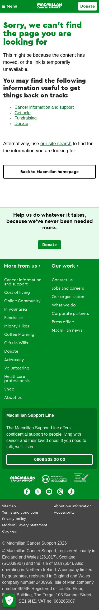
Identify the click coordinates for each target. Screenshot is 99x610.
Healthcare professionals (17, 378)
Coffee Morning (19, 334)
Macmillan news (67, 330)
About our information (73, 506)
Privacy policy (14, 519)
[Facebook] (27, 491)
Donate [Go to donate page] (87, 6)
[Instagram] (60, 491)
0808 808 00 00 (49, 459)
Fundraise (13, 318)
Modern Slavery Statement (24, 525)
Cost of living (17, 292)
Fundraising (26, 118)
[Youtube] (49, 491)
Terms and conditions (20, 512)
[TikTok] (71, 491)
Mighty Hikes (16, 326)
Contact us (62, 280)
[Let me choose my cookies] (9, 600)
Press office (63, 322)
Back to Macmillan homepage (49, 172)
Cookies (9, 531)
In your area (15, 309)
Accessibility (64, 512)
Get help (22, 113)
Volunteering (16, 368)
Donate (21, 123)
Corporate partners (70, 313)
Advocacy (14, 360)
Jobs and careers (68, 288)
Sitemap (9, 506)
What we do (64, 305)
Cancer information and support (44, 107)
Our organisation (68, 297)
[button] (11, 6)
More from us (20, 266)
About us (13, 397)
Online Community (22, 301)
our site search (56, 143)
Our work (63, 266)
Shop (9, 389)
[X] (38, 491)
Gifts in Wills (16, 343)
